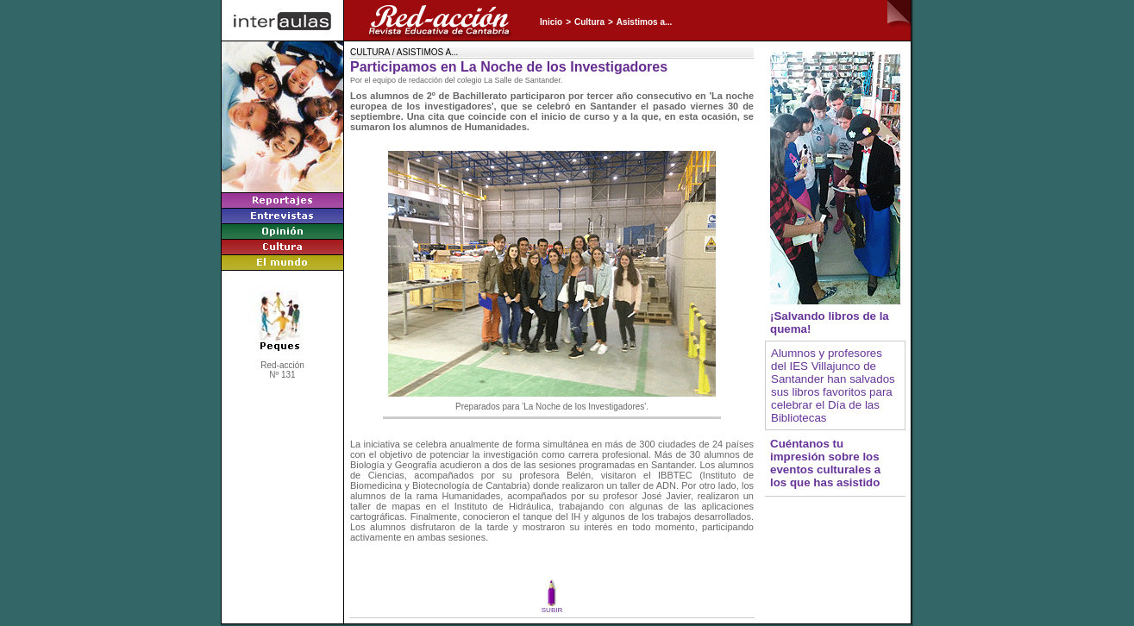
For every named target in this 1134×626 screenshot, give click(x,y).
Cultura (589, 22)
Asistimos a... (644, 22)
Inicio (551, 22)
